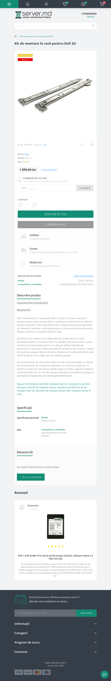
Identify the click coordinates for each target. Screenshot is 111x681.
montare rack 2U (58, 383)
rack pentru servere (79, 383)
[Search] (93, 26)
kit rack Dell (38, 390)
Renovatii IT (61, 662)
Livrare (33, 248)
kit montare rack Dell (37, 383)
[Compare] (92, 144)
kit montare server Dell (58, 390)
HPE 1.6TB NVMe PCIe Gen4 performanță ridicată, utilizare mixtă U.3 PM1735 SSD (55, 557)
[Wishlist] (82, 144)
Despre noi (36, 262)
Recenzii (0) (23, 310)
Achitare (34, 234)
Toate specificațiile (83, 275)
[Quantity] (27, 204)
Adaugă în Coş (55, 214)
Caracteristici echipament (32, 302)
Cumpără (84, 188)
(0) (45, 144)
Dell (26, 154)
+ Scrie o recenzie (30, 477)
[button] (46, 4)
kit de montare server (44, 387)
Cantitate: (23, 199)
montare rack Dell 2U (68, 387)
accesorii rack (24, 387)
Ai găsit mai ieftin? (49, 169)
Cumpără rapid (55, 224)
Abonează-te (86, 613)
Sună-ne (90, 16)
